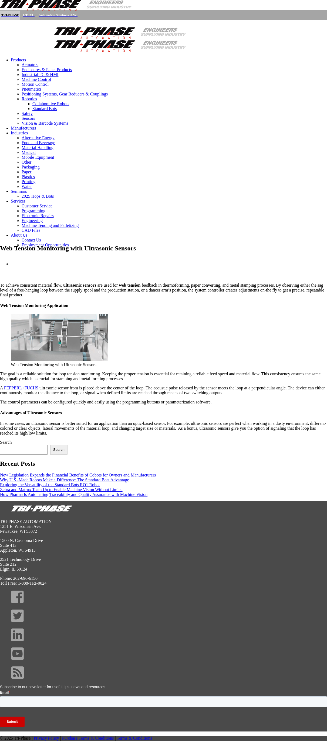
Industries (19, 133)
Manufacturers (23, 128)
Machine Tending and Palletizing (50, 225)
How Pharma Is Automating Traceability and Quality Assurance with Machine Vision (73, 494)
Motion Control (35, 84)
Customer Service (37, 206)
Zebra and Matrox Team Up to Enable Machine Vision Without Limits (61, 489)
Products (18, 60)
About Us (19, 235)
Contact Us (31, 240)
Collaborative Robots (50, 103)
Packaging (31, 167)
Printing (29, 181)
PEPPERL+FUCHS (21, 388)
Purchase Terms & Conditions (88, 738)
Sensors (28, 118)
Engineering (32, 220)
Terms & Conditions (134, 738)
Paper (26, 172)
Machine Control (36, 79)
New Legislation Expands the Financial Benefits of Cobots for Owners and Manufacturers (78, 475)
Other (26, 162)
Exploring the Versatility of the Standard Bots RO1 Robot (50, 484)
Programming (33, 210)
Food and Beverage (38, 142)
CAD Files (31, 230)
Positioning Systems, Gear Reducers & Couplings (65, 94)
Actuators (30, 64)
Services (18, 201)
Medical (29, 152)
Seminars (19, 191)
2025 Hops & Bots (38, 196)
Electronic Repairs (38, 215)
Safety (27, 113)
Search (6, 442)
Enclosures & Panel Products (47, 69)
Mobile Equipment (38, 157)
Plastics (28, 176)
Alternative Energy (38, 137)
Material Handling (37, 147)
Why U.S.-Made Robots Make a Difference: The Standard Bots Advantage (64, 480)
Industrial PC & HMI (40, 74)
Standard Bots (44, 108)
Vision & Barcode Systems (45, 123)
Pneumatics (32, 89)
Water (27, 186)
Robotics (29, 99)
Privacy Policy (46, 738)
